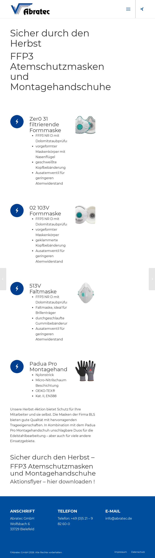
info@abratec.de (118, 518)
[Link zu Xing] (142, 9)
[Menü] (128, 9)
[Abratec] (30, 9)
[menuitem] (128, 9)
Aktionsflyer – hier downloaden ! (52, 481)
